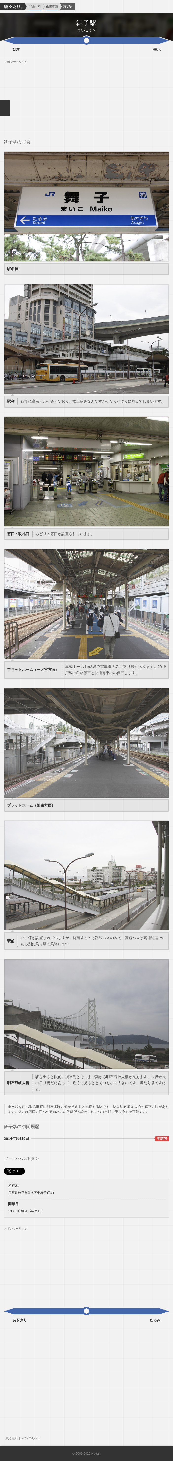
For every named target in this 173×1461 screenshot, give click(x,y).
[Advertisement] (86, 98)
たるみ (155, 1320)
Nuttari (96, 1453)
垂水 (157, 49)
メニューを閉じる (5, 108)
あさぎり (19, 1320)
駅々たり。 (12, 6)
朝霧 (16, 49)
